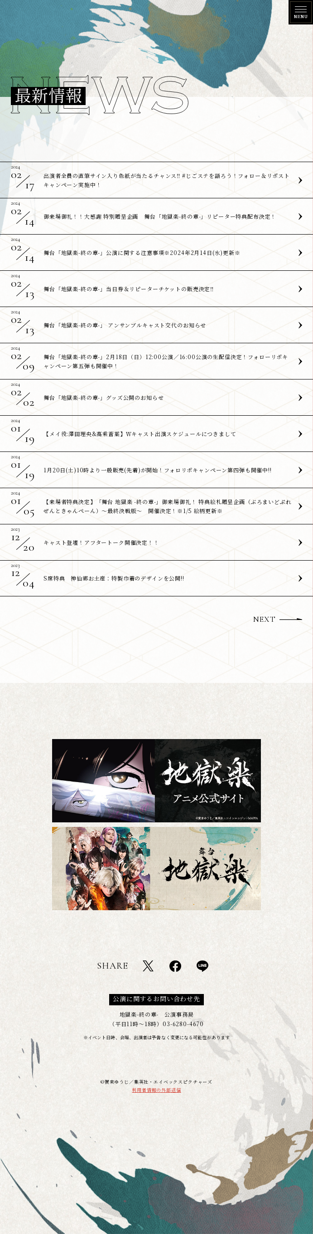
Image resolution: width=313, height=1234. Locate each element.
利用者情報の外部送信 (156, 1089)
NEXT (264, 619)
